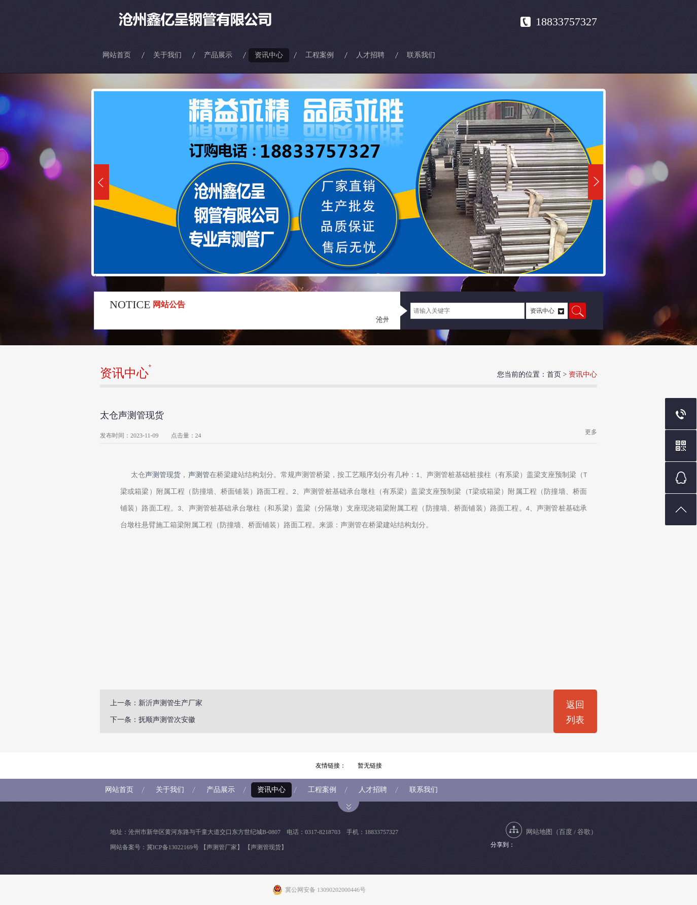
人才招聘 (370, 55)
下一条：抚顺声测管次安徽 (152, 719)
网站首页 (116, 55)
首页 (554, 374)
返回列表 (575, 712)
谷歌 (583, 832)
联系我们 (421, 55)
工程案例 (319, 55)
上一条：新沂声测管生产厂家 (156, 703)
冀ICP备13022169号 (173, 847)
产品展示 (218, 55)
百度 (565, 832)
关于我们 (167, 55)
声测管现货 (163, 475)
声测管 (199, 475)
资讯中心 (269, 55)
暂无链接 (370, 765)
